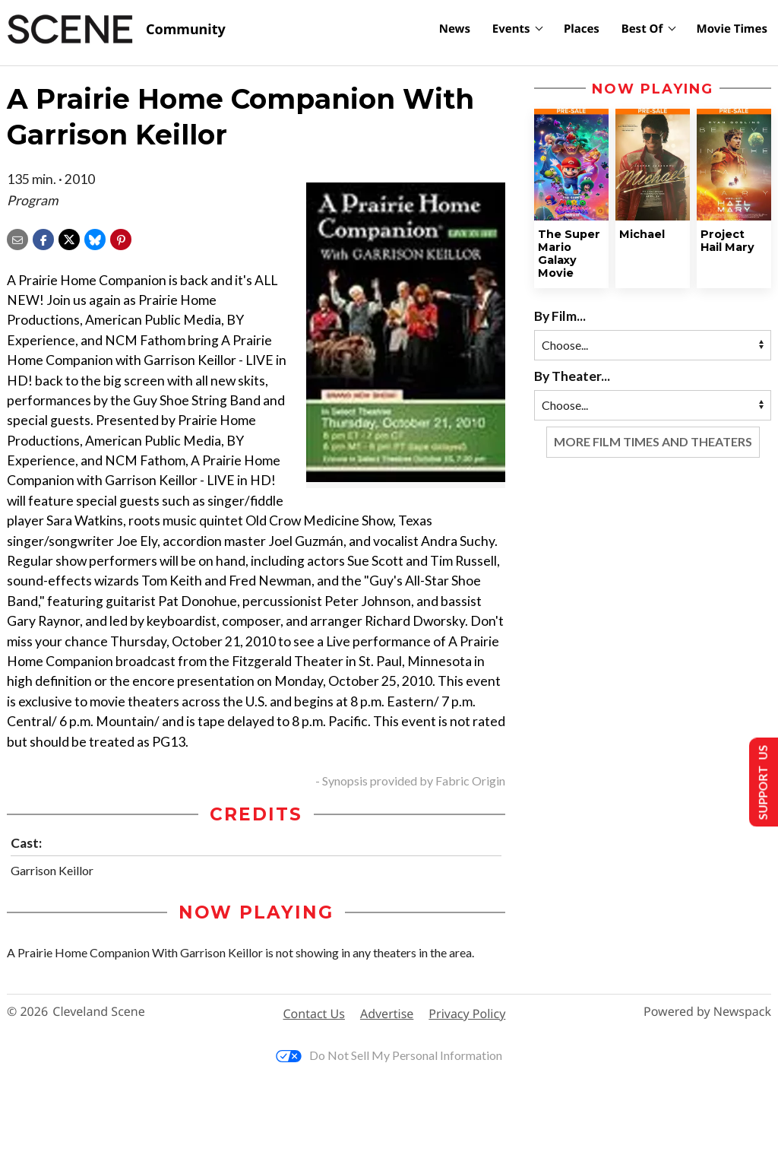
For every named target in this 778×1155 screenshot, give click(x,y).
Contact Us (314, 1013)
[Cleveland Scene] (116, 29)
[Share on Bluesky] (95, 237)
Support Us (760, 782)
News (454, 28)
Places (581, 28)
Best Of (642, 28)
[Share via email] (17, 237)
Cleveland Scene (98, 1012)
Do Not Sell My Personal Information (389, 1055)
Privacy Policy (467, 1013)
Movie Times (732, 28)
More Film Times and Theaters (653, 441)
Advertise (386, 1013)
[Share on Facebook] (43, 237)
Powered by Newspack (707, 1012)
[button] (120, 237)
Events (511, 28)
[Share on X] (69, 237)
